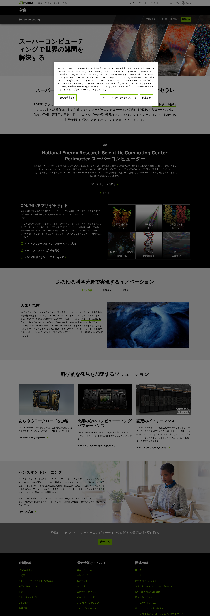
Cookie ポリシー (137, 80)
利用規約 (66, 86)
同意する (146, 97)
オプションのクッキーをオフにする (119, 97)
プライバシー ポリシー (117, 80)
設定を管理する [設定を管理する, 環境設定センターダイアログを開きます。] (67, 97)
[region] (106, 84)
